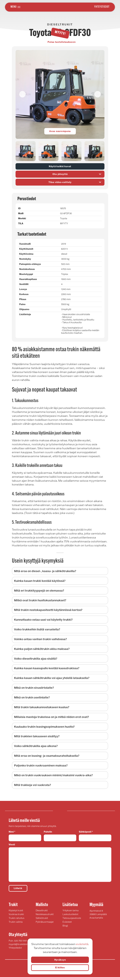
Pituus (22, 299)
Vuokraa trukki (16, 914)
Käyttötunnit (26, 249)
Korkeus (24, 294)
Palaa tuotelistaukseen (61, 41)
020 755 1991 (20, 940)
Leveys (23, 289)
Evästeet (67, 921)
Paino (22, 304)
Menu (13, 6)
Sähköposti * (95, 835)
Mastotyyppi (26, 274)
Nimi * (25, 835)
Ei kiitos (60, 967)
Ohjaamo (24, 309)
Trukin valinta (16, 921)
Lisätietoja (25, 314)
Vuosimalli (25, 243)
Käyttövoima (26, 254)
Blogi (65, 925)
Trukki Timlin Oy (58, 6)
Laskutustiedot (70, 914)
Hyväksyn (60, 959)
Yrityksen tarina (71, 910)
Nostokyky (25, 259)
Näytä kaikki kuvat (60, 166)
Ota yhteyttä (77, 174)
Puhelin (60, 835)
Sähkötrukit (42, 918)
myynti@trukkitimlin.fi (20, 944)
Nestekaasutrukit (45, 914)
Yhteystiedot (101, 6)
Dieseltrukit (42, 910)
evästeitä (82, 944)
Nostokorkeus (27, 269)
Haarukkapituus (28, 279)
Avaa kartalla (96, 917)
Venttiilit (24, 284)
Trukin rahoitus (16, 918)
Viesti (60, 862)
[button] (97, 94)
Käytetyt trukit (16, 910)
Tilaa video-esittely (75, 182)
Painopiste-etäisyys (30, 264)
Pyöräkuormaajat (45, 921)
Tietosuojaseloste (72, 918)
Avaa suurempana (60, 131)
